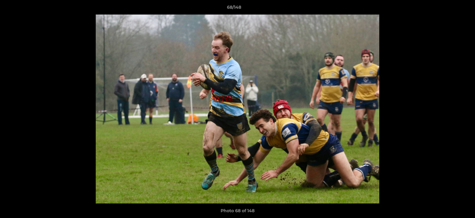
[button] (449, 9)
